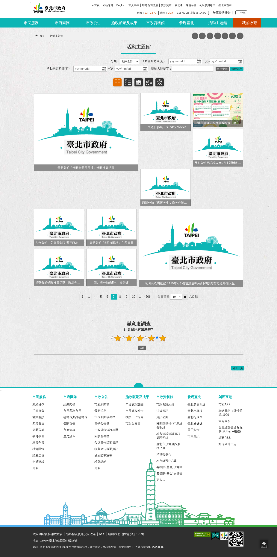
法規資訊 (162, 410)
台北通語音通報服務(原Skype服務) (231, 429)
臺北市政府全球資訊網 (48, 8)
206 (148, 296)
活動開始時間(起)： (155, 61)
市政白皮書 (132, 423)
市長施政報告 (134, 410)
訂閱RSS (225, 437)
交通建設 (38, 461)
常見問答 (133, 5)
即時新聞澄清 (150, 5)
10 (133, 296)
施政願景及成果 (124, 23)
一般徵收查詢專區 (106, 429)
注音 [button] (225, 36)
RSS (102, 534)
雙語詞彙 (166, 5)
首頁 (42, 35)
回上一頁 (237, 368)
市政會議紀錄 (165, 404)
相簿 (117, 82)
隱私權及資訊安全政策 (81, 534)
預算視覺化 (163, 454)
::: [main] (35, 35)
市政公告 (93, 23)
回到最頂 (264, 544)
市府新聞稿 (101, 404)
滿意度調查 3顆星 (140, 338)
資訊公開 (162, 417)
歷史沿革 (69, 436)
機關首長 (69, 423)
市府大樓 (69, 429)
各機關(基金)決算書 (169, 473)
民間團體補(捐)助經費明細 (169, 425)
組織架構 (69, 404)
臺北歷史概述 (196, 404)
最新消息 (100, 410)
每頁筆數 (163, 296)
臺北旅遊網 (224, 5)
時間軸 (149, 82)
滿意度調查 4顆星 (151, 338)
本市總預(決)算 (166, 460)
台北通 (179, 5)
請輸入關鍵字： (161, 68)
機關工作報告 (134, 417)
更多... (36, 468)
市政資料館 (155, 23)
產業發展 (38, 423)
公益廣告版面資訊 (106, 442)
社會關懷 (38, 449)
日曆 (138, 82)
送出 (134, 348)
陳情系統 (191, 5)
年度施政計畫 (134, 404)
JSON (202, 36)
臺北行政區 (194, 417)
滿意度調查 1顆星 (117, 338)
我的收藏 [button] (249, 23)
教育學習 (38, 436)
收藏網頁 (210, 36)
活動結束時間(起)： (60, 68)
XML (195, 36)
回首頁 (95, 5)
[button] (185, 297)
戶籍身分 (38, 410)
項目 (128, 82)
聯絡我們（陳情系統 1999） (231, 412)
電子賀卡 (193, 429)
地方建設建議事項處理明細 (168, 435)
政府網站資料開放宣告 (48, 534)
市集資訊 (193, 436)
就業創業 (38, 442)
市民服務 (31, 23)
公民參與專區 (207, 5)
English (120, 5)
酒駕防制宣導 (103, 455)
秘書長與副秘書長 (75, 417)
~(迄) (206, 61)
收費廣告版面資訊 (106, 449)
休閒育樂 (38, 429)
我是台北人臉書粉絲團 (237, 5)
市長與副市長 (72, 410)
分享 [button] (243, 12)
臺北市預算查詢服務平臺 (168, 446)
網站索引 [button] (232, 36)
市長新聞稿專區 (104, 417)
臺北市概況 (194, 410)
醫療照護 (38, 417)
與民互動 (225, 397)
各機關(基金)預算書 (169, 467)
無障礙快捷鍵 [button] (222, 12)
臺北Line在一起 (244, 5)
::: (1, 389)
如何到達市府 (228, 444)
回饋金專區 (101, 436)
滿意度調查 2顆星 (128, 338)
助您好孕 (38, 404)
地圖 (159, 82)
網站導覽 (108, 5)
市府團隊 (62, 23)
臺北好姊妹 (194, 423)
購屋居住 (38, 455)
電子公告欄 (101, 423)
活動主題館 (217, 23)
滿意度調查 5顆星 (162, 338)
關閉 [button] (138, 385)
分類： (115, 61)
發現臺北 (186, 23)
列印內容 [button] (217, 36)
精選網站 (100, 461)
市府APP (225, 404)
